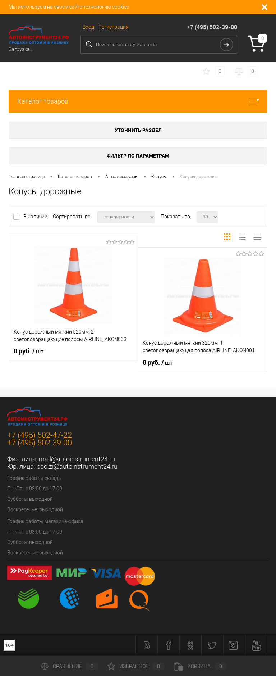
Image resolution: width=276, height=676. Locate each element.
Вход (88, 27)
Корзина (200, 666)
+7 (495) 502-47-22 (39, 435)
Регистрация (113, 27)
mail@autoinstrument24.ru (77, 459)
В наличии (36, 216)
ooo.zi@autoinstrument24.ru (77, 466)
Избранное (135, 666)
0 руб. (28, 351)
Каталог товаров (138, 101)
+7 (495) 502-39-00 (212, 27)
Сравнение (69, 666)
